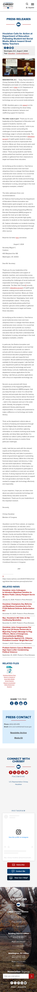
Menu (32, 4)
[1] (25, 285)
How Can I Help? (18, 878)
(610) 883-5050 (21, 922)
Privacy (13, 987)
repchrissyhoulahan (26, 857)
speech (25, 105)
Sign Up (31, 976)
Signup (18, 971)
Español (30, 7)
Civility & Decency (22, 53)
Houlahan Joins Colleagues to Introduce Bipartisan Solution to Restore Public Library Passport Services (18, 593)
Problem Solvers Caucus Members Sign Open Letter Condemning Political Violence (17, 650)
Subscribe (18, 864)
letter (16, 87)
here (17, 237)
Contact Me (18, 871)
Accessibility (22, 987)
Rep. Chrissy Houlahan (11, 857)
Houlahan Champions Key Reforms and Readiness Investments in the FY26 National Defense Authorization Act (18, 607)
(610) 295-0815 (20, 942)
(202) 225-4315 (20, 961)
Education (11, 53)
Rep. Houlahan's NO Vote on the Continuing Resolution (16, 619)
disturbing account (16, 288)
